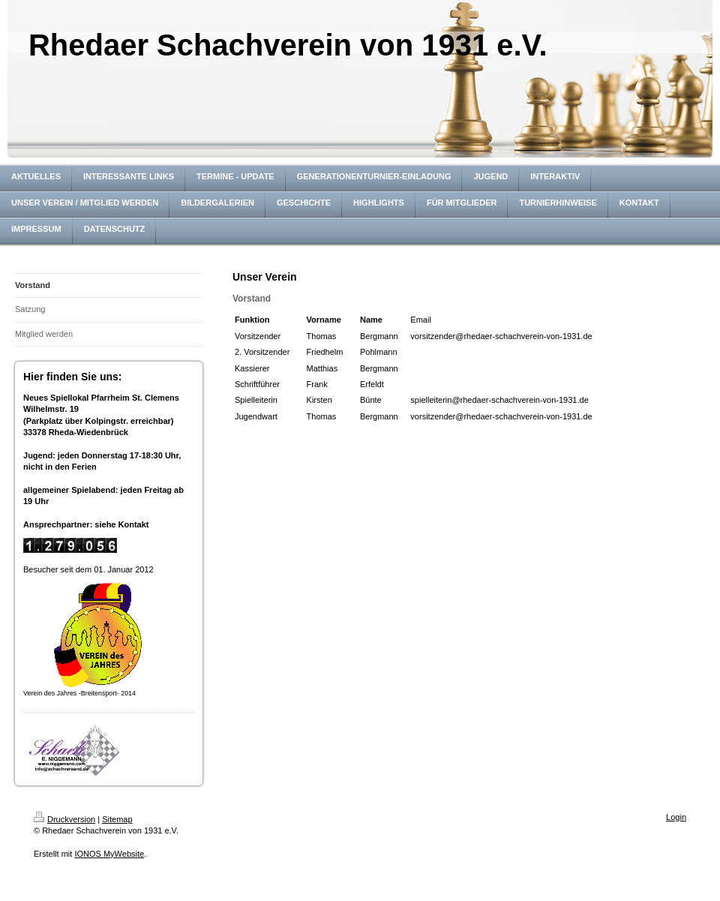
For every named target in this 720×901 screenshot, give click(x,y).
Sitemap (117, 819)
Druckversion (64, 819)
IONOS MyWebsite (109, 853)
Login (676, 816)
